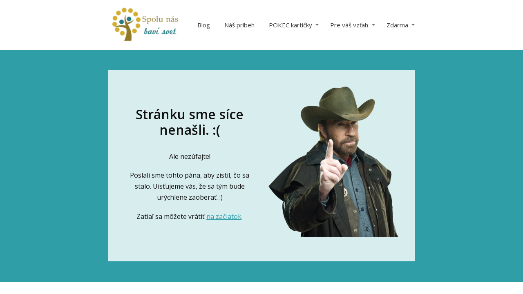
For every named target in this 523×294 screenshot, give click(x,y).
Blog (203, 25)
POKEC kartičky (290, 25)
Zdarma (397, 25)
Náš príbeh (239, 25)
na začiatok (223, 216)
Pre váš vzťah (349, 25)
